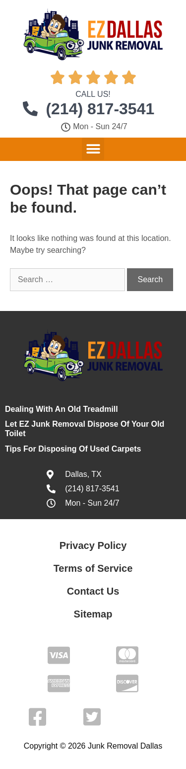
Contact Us (93, 591)
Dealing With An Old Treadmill (61, 409)
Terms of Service (93, 568)
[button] (93, 149)
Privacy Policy (93, 545)
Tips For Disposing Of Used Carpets (73, 449)
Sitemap (93, 614)
